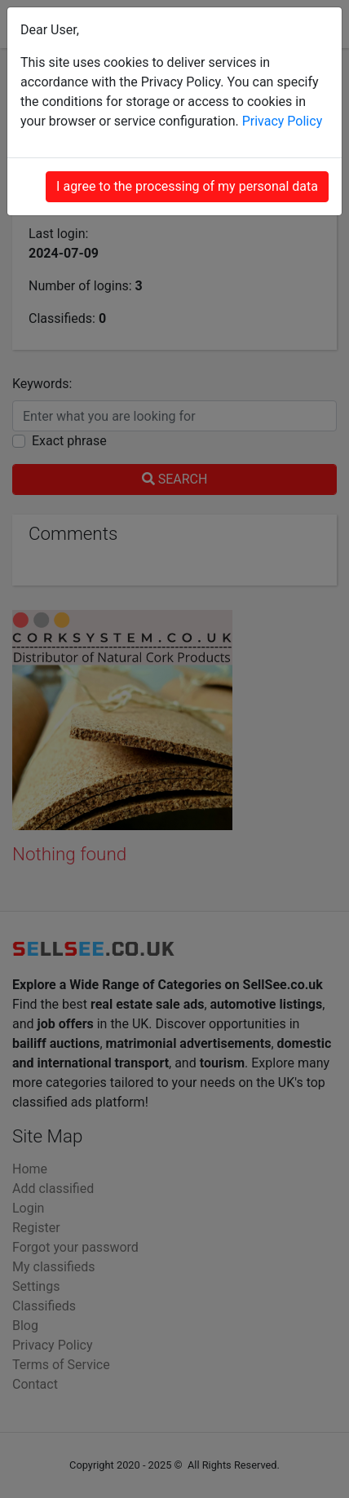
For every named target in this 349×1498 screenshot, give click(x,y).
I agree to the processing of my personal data (187, 186)
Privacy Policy (282, 121)
